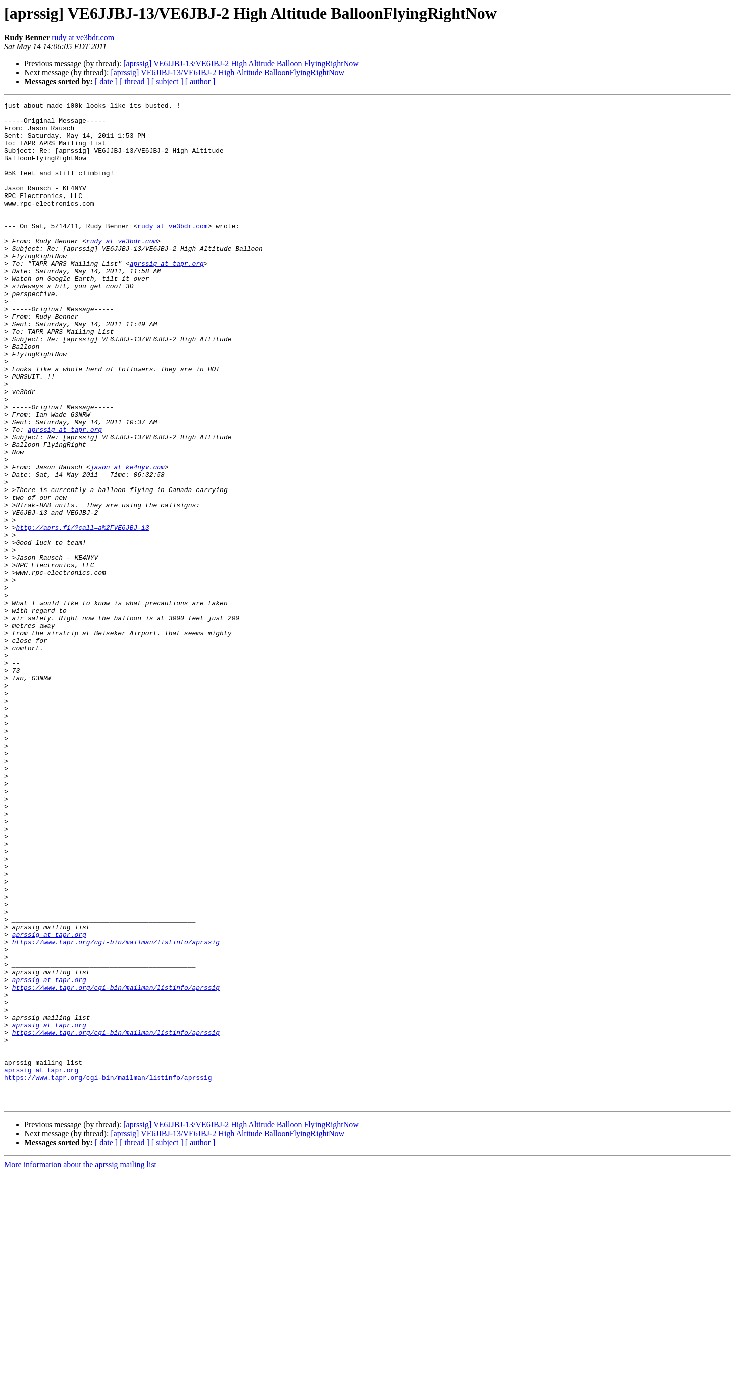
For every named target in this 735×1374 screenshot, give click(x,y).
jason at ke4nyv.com (127, 540)
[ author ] (200, 81)
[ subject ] (167, 81)
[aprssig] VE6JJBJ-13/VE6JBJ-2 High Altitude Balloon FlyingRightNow (241, 63)
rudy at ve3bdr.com (83, 37)
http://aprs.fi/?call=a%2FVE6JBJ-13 (82, 613)
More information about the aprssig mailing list (80, 1365)
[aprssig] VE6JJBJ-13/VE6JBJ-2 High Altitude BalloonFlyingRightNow (227, 72)
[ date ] (106, 81)
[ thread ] (134, 81)
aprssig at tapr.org (167, 296)
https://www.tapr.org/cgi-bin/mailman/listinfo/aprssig (116, 1110)
